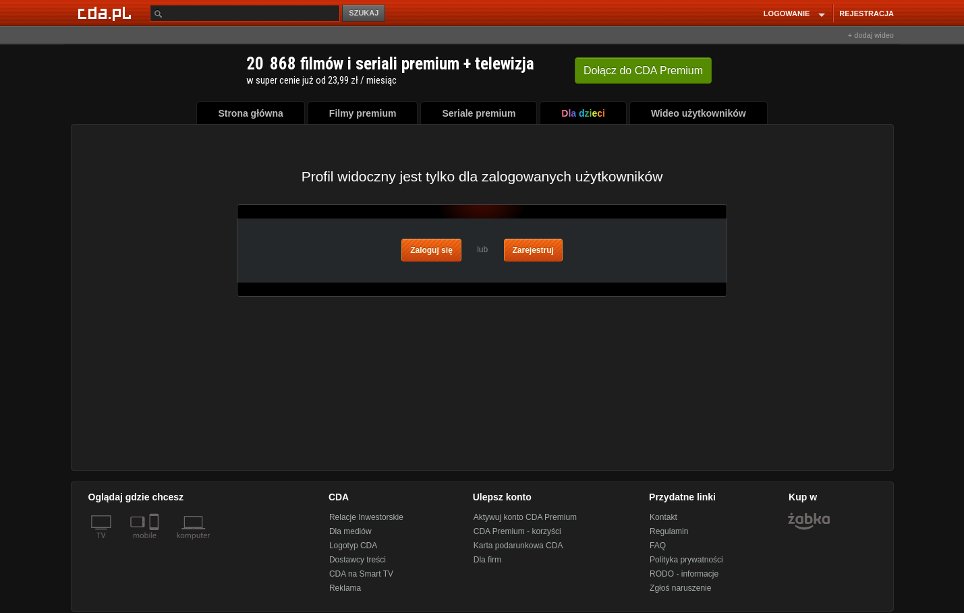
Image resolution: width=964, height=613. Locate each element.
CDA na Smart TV (361, 574)
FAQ (658, 545)
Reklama (345, 588)
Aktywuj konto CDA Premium (525, 517)
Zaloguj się (431, 250)
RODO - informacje (684, 574)
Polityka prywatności (686, 559)
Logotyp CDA (353, 545)
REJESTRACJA (866, 13)
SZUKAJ (363, 13)
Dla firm (487, 559)
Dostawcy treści (357, 559)
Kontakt (663, 517)
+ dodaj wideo (871, 35)
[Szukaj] (245, 13)
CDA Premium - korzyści (517, 531)
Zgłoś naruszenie (680, 588)
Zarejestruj (533, 250)
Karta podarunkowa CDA (518, 545)
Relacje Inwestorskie (366, 517)
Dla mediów (350, 531)
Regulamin (669, 531)
